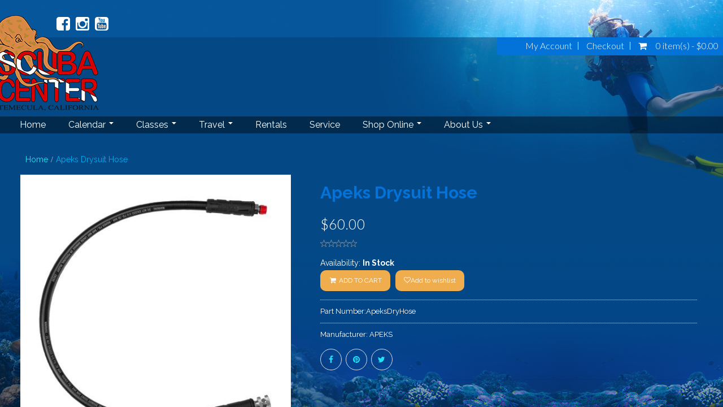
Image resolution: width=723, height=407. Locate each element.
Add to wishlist (430, 280)
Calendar (91, 124)
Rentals (271, 124)
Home (33, 124)
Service (325, 124)
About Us (467, 124)
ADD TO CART (355, 280)
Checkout (605, 46)
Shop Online (392, 124)
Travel (216, 124)
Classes (156, 124)
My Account (548, 46)
